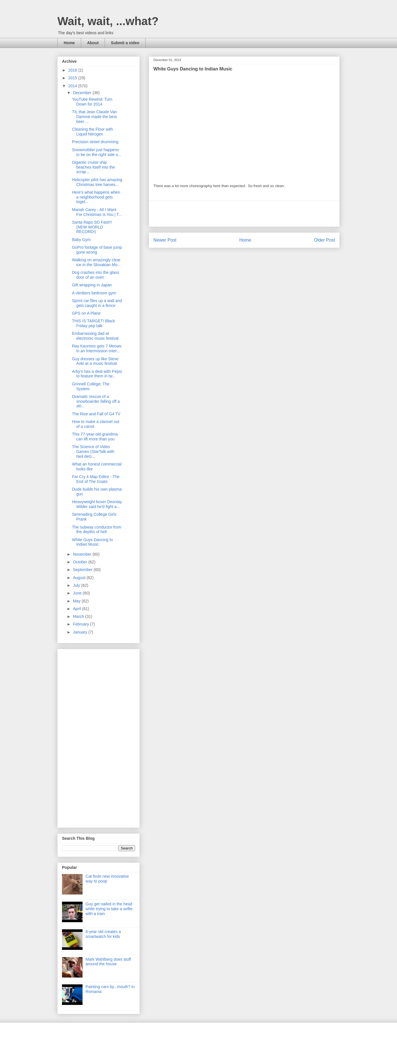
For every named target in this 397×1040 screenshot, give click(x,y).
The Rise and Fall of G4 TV (96, 414)
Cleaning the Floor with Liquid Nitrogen (92, 131)
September (83, 569)
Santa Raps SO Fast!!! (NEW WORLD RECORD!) (92, 227)
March (79, 616)
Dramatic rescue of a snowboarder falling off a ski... (96, 401)
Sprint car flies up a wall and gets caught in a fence (97, 303)
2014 (73, 86)
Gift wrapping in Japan (92, 285)
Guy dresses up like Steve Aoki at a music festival (95, 361)
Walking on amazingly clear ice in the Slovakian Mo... (96, 262)
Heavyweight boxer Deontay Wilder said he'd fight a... (97, 504)
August (79, 577)
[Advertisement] (244, 213)
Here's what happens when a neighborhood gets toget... (96, 197)
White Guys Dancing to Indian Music (92, 542)
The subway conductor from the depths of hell (96, 529)
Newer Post (165, 240)
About (93, 43)
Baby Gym (81, 239)
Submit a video (125, 43)
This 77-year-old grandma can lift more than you (95, 436)
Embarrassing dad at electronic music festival (95, 336)
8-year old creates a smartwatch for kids (103, 934)
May (77, 601)
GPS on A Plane (86, 313)
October (80, 562)
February (81, 624)
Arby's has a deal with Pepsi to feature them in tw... (97, 374)
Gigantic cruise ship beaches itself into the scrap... (93, 167)
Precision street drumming (95, 141)
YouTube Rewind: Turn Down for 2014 (92, 101)
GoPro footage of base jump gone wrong (97, 249)
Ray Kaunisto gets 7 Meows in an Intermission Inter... (97, 348)
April (77, 608)
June (78, 593)
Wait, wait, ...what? (108, 21)
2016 (73, 70)
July (77, 585)
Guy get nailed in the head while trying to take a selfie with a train (109, 909)
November (82, 554)
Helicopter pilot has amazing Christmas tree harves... (97, 182)
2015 (73, 78)
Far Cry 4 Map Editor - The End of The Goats (95, 479)
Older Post (324, 240)
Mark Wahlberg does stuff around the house (108, 961)
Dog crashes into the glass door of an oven (95, 275)
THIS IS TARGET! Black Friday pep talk (93, 323)
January (80, 632)
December (82, 92)
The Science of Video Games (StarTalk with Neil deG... (93, 451)
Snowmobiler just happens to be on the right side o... (96, 152)
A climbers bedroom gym (94, 293)
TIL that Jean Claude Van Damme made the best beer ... (94, 117)
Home (69, 43)
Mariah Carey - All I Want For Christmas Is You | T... (97, 212)
